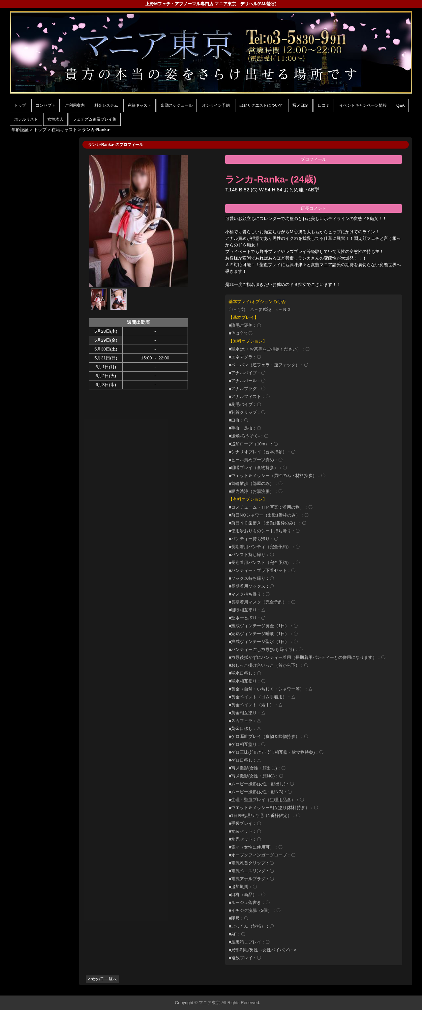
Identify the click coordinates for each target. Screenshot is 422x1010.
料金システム (106, 105)
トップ (20, 105)
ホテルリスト (26, 119)
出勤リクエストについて (261, 105)
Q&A (400, 105)
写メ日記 (300, 105)
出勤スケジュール (177, 105)
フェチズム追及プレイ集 (94, 119)
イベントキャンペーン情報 (363, 105)
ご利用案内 (75, 105)
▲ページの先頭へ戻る (387, 989)
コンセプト (45, 105)
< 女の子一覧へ (102, 979)
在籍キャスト (139, 105)
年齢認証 (20, 129)
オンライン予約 (216, 105)
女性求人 (55, 119)
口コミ (324, 105)
